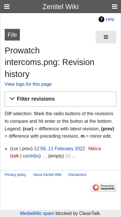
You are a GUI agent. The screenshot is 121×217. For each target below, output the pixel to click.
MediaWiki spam (37, 213)
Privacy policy (15, 175)
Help (110, 19)
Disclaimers (77, 175)
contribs (31, 155)
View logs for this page (28, 84)
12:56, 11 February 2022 (59, 148)
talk (15, 155)
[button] (59, 99)
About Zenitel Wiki (47, 175)
